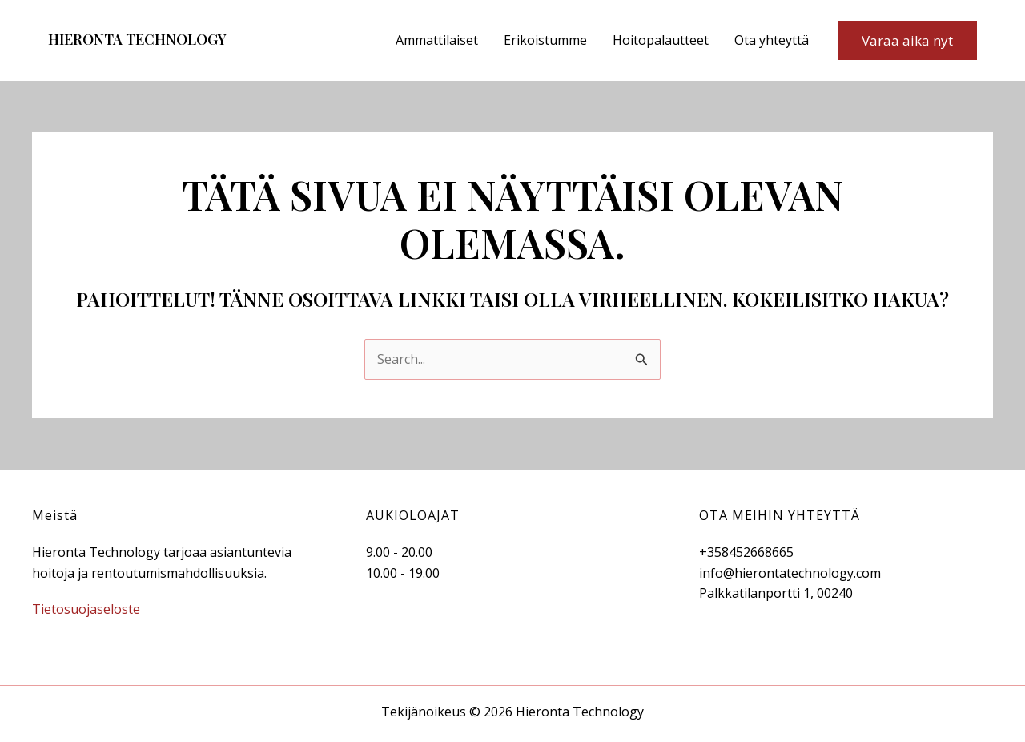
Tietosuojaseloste (86, 609)
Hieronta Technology (137, 39)
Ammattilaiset (437, 40)
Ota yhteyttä (771, 40)
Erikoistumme (545, 40)
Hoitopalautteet (661, 40)
